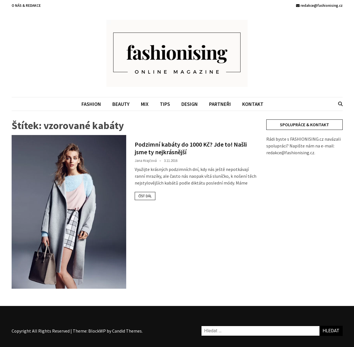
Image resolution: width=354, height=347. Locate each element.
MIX (145, 104)
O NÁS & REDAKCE (26, 5)
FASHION (91, 104)
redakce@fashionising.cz (319, 5)
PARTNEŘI (220, 104)
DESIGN (189, 104)
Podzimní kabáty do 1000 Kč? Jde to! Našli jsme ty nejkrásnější (191, 148)
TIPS (165, 104)
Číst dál (145, 196)
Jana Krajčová (146, 160)
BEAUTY (121, 104)
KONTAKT (252, 104)
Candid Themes (127, 331)
